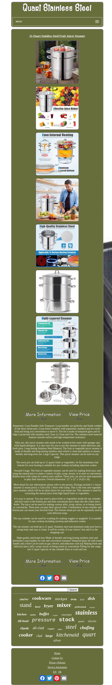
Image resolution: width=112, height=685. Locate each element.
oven (73, 599)
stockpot (61, 599)
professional (80, 607)
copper (55, 615)
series (33, 614)
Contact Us (57, 658)
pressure (43, 620)
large (49, 636)
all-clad (38, 628)
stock (67, 620)
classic (24, 628)
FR (59, 672)
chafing (87, 627)
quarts (81, 621)
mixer (64, 605)
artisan (92, 607)
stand (25, 605)
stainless (86, 612)
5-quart (51, 629)
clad (39, 636)
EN (54, 672)
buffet (44, 614)
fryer (48, 605)
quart (89, 634)
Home (57, 653)
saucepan (66, 614)
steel (71, 627)
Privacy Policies (57, 662)
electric (92, 621)
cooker (26, 635)
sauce (60, 629)
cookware (41, 598)
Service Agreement (57, 667)
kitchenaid (67, 635)
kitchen (22, 614)
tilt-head (23, 621)
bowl (37, 606)
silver (57, 640)
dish (91, 598)
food (82, 599)
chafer (24, 599)
